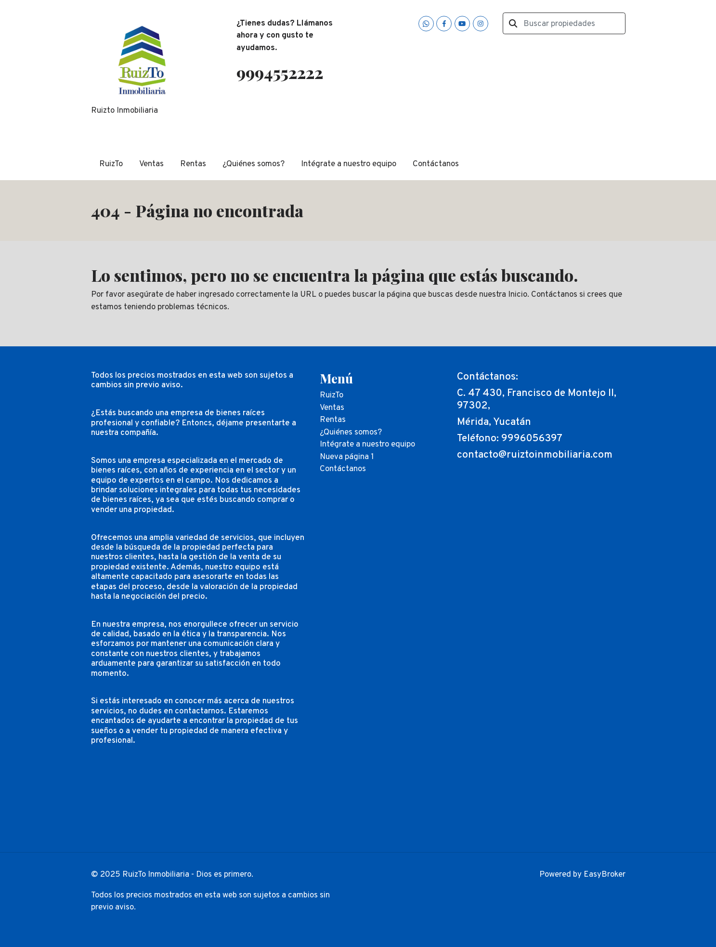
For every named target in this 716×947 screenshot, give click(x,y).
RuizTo (111, 164)
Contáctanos (436, 164)
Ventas (151, 164)
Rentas (193, 164)
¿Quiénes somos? (253, 164)
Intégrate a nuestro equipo (348, 164)
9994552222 (279, 72)
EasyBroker (604, 874)
